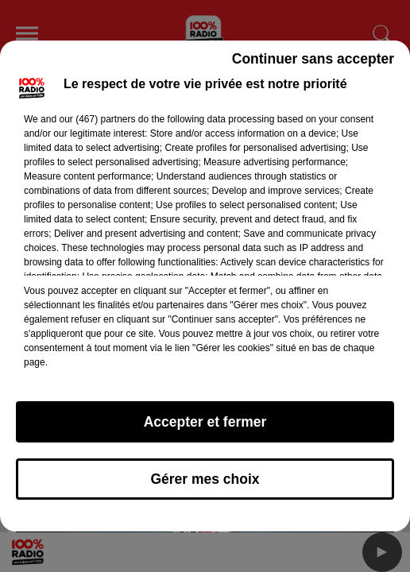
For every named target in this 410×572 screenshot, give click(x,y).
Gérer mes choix (204, 479)
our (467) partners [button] (97, 119)
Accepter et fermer (205, 422)
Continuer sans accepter (313, 59)
